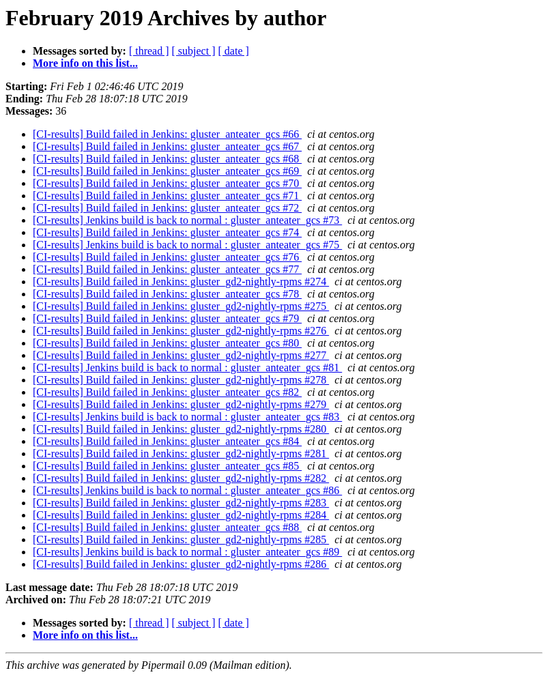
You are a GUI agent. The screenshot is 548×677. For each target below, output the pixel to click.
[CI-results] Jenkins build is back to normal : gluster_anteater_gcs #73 (187, 220)
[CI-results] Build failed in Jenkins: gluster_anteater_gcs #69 (167, 171)
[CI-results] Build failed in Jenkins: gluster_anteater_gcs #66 (167, 134)
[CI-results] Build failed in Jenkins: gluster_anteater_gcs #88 (167, 527)
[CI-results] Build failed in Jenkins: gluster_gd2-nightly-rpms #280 (181, 429)
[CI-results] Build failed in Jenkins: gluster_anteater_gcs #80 (167, 343)
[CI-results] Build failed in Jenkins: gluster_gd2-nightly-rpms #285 (181, 539)
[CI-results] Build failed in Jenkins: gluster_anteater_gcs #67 (167, 146)
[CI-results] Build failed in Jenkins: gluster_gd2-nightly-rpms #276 (181, 330)
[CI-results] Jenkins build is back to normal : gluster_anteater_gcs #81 (187, 367)
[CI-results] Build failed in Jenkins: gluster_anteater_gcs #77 (167, 269)
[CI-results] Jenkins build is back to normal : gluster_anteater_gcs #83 (187, 416)
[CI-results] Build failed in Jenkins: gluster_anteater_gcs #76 (167, 257)
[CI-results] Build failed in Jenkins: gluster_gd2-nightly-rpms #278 (181, 380)
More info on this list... (85, 63)
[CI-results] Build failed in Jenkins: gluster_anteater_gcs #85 (167, 466)
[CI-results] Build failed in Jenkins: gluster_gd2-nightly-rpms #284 (181, 515)
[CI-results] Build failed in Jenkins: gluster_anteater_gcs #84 (167, 441)
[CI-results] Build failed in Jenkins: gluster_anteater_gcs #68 (167, 158)
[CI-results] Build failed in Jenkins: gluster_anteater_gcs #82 (167, 392)
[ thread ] (149, 51)
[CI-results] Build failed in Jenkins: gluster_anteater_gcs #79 (167, 318)
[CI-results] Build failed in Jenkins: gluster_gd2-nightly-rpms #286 (181, 564)
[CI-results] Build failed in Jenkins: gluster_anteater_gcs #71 (167, 195)
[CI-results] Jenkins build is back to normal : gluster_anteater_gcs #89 (187, 552)
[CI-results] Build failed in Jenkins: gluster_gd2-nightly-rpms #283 (181, 502)
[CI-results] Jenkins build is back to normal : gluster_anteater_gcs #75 (187, 244)
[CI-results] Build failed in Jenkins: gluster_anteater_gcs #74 (167, 232)
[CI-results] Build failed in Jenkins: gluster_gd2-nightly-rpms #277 (181, 355)
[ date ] (233, 51)
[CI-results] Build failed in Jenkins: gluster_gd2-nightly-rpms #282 (181, 478)
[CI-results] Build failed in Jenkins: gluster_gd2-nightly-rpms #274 (181, 281)
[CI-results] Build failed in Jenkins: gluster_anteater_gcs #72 (167, 208)
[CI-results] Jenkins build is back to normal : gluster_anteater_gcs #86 (187, 490)
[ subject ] (194, 51)
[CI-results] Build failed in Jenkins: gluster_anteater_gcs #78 (167, 294)
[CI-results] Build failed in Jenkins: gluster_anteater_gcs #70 (167, 183)
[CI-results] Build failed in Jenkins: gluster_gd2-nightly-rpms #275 (181, 306)
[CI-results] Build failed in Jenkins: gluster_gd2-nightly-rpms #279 (181, 404)
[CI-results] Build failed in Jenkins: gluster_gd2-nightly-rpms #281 (181, 453)
